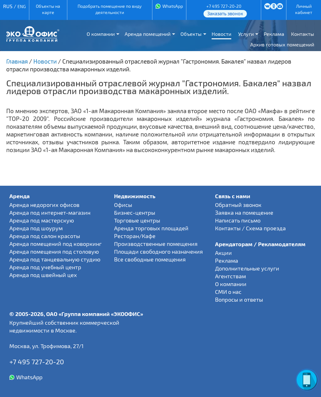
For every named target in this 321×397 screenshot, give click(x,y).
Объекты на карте (48, 9)
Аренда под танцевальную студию (54, 259)
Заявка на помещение (244, 212)
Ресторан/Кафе (135, 235)
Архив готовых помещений (282, 44)
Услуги (246, 34)
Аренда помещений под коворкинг (55, 243)
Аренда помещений (147, 34)
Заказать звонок (225, 13)
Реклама (274, 34)
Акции (223, 252)
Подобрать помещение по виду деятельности (109, 9)
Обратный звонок (238, 204)
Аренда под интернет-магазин (49, 212)
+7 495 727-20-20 (223, 6)
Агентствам (230, 276)
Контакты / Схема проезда (250, 228)
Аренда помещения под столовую (54, 251)
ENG (21, 6)
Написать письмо (238, 220)
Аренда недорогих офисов (44, 204)
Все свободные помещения (150, 259)
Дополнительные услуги (247, 268)
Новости (221, 34)
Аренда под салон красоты (44, 235)
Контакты (302, 34)
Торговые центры (137, 220)
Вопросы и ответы (239, 299)
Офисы (123, 204)
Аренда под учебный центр (45, 267)
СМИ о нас (228, 291)
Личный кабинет (303, 9)
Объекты (191, 34)
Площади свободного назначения (158, 251)
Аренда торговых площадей (151, 228)
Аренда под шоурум (36, 228)
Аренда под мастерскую (41, 220)
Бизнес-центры (134, 212)
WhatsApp (172, 6)
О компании (101, 34)
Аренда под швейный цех (43, 274)
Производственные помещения (156, 243)
